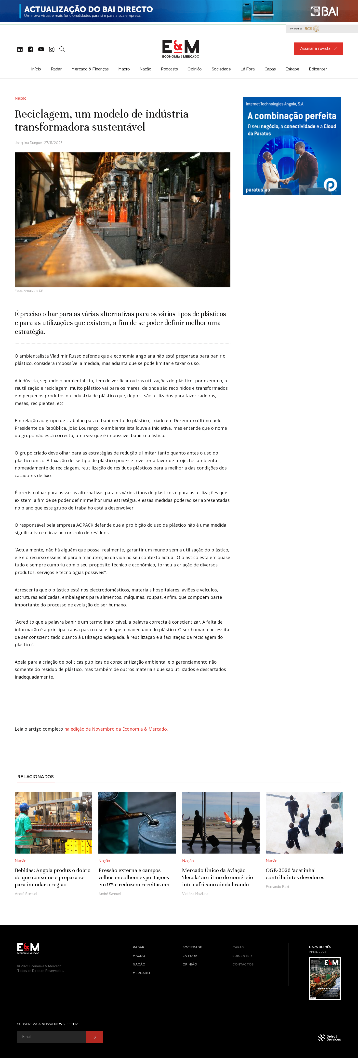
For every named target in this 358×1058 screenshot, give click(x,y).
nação (139, 964)
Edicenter (242, 956)
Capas (238, 947)
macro (139, 956)
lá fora (190, 956)
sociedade (192, 947)
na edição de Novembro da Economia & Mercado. (116, 729)
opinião (190, 964)
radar (138, 947)
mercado (141, 973)
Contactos (242, 964)
